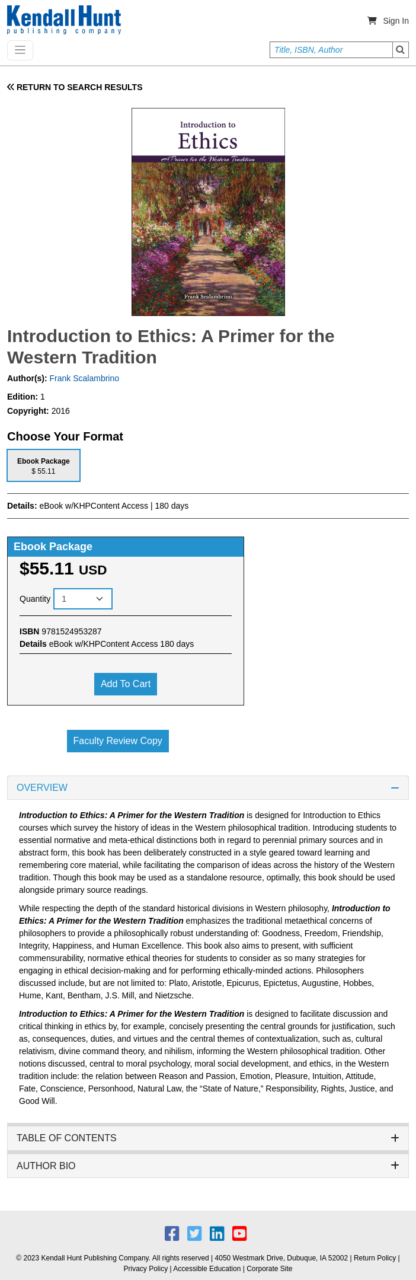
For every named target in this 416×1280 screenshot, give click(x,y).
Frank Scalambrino (83, 378)
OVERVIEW (208, 788)
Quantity (35, 599)
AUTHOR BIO (208, 1166)
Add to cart (126, 684)
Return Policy (375, 1258)
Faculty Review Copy (117, 741)
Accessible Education (207, 1269)
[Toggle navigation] (20, 50)
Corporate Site (269, 1269)
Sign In (396, 20)
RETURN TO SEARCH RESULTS (75, 87)
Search (400, 50)
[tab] (43, 465)
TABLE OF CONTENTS (208, 1138)
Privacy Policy (145, 1269)
